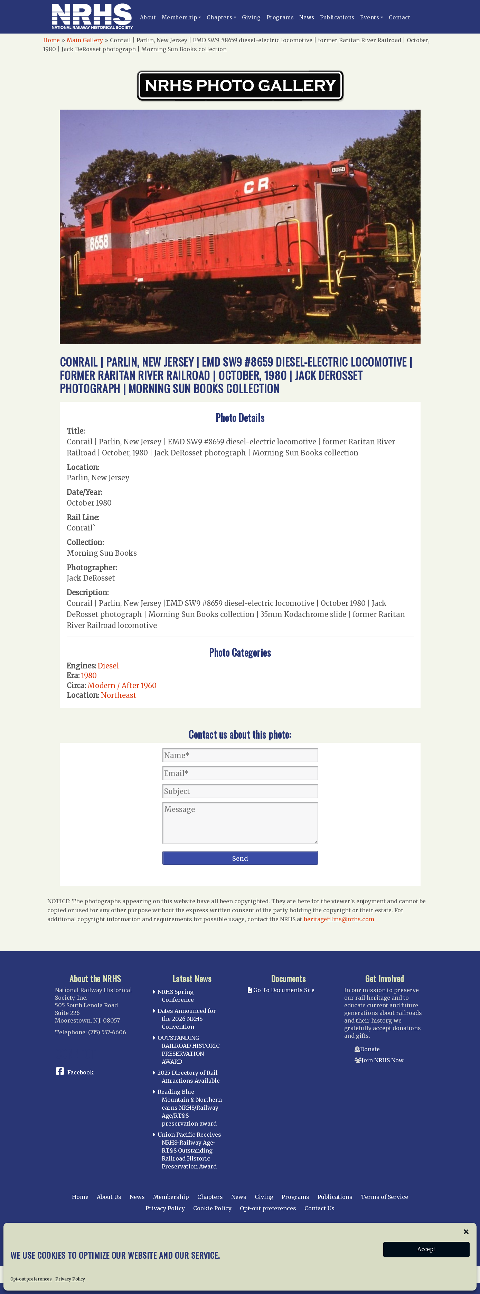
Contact (399, 17)
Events (369, 17)
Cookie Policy (212, 1208)
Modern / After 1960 (122, 685)
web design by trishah (394, 1260)
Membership (179, 17)
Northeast (119, 695)
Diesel (108, 666)
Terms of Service (384, 1196)
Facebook (80, 1072)
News (306, 17)
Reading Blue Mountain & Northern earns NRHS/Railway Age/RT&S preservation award (190, 1107)
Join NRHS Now (382, 1060)
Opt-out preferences (268, 1208)
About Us (109, 1196)
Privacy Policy (165, 1208)
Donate (370, 1049)
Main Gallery (85, 40)
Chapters (219, 17)
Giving (251, 17)
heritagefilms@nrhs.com (338, 919)
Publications (337, 17)
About (148, 17)
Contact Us (319, 1208)
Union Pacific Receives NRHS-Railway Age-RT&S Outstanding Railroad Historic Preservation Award (189, 1150)
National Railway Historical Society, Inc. (230, 1234)
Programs (280, 17)
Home (51, 40)
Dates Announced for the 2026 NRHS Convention (187, 1018)
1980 (89, 675)
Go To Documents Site (281, 990)
